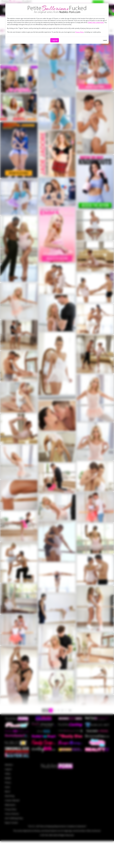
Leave (105, 40)
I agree (54, 40)
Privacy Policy (79, 32)
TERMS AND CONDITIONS (96, 22)
